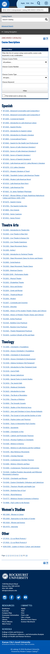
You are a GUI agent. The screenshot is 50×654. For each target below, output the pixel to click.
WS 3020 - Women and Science (14, 522)
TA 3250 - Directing (10, 306)
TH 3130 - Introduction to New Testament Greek (20, 367)
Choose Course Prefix (9, 59)
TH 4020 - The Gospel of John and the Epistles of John (22, 415)
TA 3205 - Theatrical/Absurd (12, 294)
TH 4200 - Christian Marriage (13, 456)
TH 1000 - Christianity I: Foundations (16, 347)
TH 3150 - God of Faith (11, 371)
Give (32, 3)
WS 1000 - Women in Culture (13, 514)
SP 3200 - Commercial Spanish (13, 119)
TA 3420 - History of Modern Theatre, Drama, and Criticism (23, 315)
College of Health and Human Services (16, 636)
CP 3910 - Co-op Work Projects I (14, 538)
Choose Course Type (9, 74)
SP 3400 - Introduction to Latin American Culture (20, 123)
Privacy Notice (20, 644)
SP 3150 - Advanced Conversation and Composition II (21, 115)
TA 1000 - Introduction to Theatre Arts (16, 230)
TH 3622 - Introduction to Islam (14, 391)
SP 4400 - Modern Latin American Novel (17, 179)
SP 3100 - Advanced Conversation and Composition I (21, 111)
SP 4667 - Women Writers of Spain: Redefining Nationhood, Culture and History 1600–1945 (23, 196)
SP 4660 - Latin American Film (13, 187)
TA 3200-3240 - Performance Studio (15, 274)
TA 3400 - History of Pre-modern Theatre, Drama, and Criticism (24, 311)
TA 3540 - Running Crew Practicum (15, 327)
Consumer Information (10, 615)
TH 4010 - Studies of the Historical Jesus (17, 407)
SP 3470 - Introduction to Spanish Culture (17, 131)
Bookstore (6, 608)
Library (4, 619)
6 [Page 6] (17, 555)
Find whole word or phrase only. (16, 96)
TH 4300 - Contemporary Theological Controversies (21, 468)
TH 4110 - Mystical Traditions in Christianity (18, 440)
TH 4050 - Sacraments (10, 427)
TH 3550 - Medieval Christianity (14, 387)
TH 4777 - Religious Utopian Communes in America (21, 498)
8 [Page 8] (21, 555)
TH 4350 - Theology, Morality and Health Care (19, 486)
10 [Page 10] (27, 555)
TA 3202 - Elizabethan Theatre (13, 282)
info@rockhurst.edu (9, 590)
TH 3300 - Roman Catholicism (13, 375)
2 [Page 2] (8, 555)
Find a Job (25, 615)
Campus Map (7, 613)
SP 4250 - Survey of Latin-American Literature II (19, 151)
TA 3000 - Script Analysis (11, 262)
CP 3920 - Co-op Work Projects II (15, 542)
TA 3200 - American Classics (13, 270)
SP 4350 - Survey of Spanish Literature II (17, 159)
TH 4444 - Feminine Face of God (14, 490)
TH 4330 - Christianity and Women (15, 478)
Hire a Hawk (25, 617)
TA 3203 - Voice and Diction (12, 286)
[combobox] (25, 10)
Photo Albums (7, 621)
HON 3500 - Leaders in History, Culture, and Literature (21, 546)
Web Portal (6, 624)
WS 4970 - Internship (10, 526)
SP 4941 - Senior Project (11, 218)
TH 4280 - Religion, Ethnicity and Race (16, 464)
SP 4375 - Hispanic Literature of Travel (16, 171)
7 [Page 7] (19, 555)
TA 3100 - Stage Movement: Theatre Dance (18, 266)
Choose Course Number (10, 66)
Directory (5, 617)
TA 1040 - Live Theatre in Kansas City (16, 238)
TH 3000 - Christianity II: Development (16, 355)
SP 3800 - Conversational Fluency (14, 139)
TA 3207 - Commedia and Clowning (15, 302)
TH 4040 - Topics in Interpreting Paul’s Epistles (19, 423)
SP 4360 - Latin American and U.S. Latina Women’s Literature (24, 163)
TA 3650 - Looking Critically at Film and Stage (18, 335)
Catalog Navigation (10, 32)
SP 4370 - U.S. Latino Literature (14, 167)
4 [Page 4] (12, 555)
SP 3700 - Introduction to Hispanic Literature (18, 135)
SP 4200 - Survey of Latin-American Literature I (19, 147)
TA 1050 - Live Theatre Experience (15, 242)
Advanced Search (7, 26)
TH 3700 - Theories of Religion (14, 399)
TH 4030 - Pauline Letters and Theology (17, 419)
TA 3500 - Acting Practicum (12, 319)
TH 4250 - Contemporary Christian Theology (18, 460)
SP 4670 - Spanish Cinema (12, 202)
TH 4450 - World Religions (12, 494)
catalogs (16, 649)
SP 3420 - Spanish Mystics (12, 127)
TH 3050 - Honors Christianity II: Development (19, 359)
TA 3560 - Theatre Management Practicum (17, 331)
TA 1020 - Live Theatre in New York (15, 234)
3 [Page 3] (10, 555)
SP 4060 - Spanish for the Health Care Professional (20, 143)
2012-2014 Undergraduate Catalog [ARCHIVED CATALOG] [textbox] (23, 10)
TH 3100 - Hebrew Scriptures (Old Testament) (19, 363)
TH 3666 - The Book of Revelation (15, 395)
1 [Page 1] (6, 555)
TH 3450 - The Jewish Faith (12, 383)
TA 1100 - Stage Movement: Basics (15, 246)
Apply (23, 3)
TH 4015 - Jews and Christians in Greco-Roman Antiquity (22, 411)
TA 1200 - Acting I (9, 250)
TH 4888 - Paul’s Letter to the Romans (16, 502)
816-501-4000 (7, 588)
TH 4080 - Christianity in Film (13, 431)
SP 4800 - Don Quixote (11, 210)
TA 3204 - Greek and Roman (12, 290)
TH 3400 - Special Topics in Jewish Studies (18, 379)
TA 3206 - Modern (9, 298)
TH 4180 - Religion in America (13, 444)
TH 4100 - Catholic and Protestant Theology (18, 435)
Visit (27, 3)
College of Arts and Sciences (12, 632)
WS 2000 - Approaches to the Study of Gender (19, 518)
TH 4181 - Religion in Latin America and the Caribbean (21, 448)
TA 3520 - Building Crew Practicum (15, 323)
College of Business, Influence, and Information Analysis (23, 634)
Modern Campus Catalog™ (29, 651)
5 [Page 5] (15, 555)
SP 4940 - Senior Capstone (12, 214)
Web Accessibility (29, 644)
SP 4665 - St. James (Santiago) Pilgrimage (17, 191)
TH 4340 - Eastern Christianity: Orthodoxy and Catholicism (23, 482)
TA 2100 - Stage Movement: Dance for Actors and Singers (23, 258)
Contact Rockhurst (28, 621)
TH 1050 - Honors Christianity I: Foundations (18, 351)
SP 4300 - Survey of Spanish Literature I (16, 155)
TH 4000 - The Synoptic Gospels (14, 403)
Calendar (5, 610)
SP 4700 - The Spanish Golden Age (15, 206)
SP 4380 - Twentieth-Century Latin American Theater (21, 175)
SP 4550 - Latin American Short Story (16, 183)
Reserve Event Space (29, 619)
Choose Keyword (8, 82)
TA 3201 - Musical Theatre (12, 278)
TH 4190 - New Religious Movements (16, 452)
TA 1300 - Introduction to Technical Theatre (18, 254)
